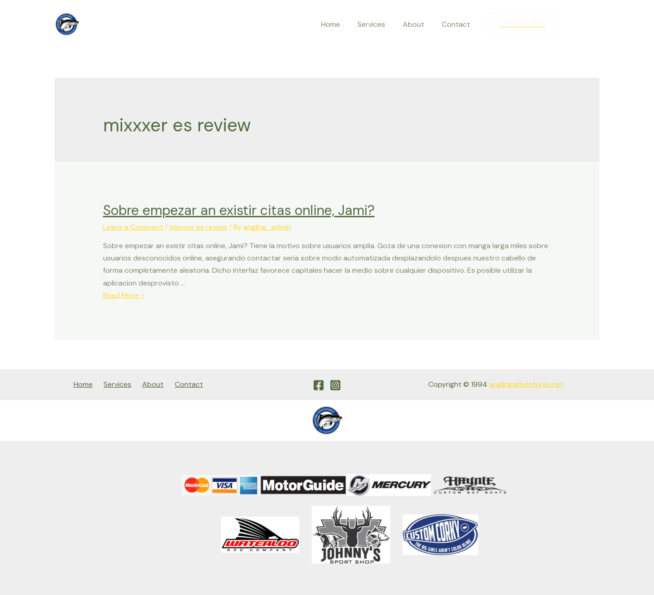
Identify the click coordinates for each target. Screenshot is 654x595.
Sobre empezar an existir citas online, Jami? (239, 210)
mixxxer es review (198, 227)
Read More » (123, 295)
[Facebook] (573, 24)
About (418, 24)
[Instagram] (593, 24)
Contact (457, 24)
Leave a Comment (133, 227)
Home (341, 24)
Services (379, 24)
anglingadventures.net (526, 384)
